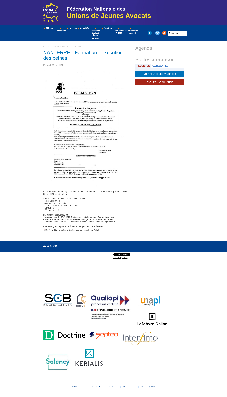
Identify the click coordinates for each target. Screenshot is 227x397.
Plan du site (112, 386)
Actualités (83, 28)
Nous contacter (131, 386)
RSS (164, 33)
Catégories (161, 66)
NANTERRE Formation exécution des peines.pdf (68, 230)
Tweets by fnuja (120, 257)
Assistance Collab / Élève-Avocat (95, 33)
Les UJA (72, 28)
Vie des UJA (77, 46)
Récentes (143, 66)
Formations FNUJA (119, 31)
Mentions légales (93, 386)
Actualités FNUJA (60, 46)
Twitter (158, 33)
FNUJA (48, 28)
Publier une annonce (160, 82)
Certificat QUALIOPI (153, 386)
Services (107, 28)
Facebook (149, 33)
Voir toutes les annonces (160, 74)
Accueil (46, 46)
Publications (60, 30)
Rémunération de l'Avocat (131, 31)
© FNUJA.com (72, 386)
